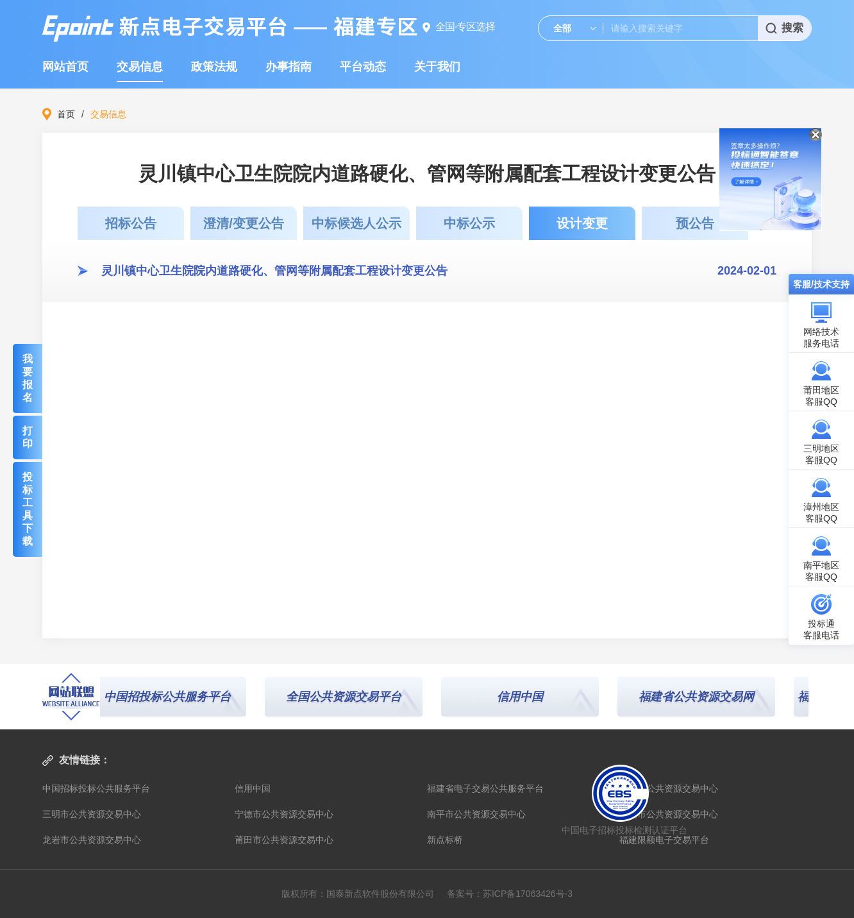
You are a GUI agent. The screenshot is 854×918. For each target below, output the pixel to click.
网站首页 (65, 66)
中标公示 (469, 223)
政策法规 (214, 66)
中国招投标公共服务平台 (170, 696)
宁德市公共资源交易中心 (284, 814)
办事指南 (288, 66)
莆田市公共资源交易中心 (284, 840)
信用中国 (523, 696)
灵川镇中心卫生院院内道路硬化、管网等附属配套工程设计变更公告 (274, 270)
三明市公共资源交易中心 (91, 814)
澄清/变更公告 (243, 223)
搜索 (784, 28)
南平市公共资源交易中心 (476, 814)
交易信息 (140, 66)
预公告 (695, 223)
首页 (66, 114)
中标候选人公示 (356, 223)
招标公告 (130, 223)
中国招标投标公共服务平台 (96, 788)
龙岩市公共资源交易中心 (91, 840)
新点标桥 (445, 840)
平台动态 (363, 66)
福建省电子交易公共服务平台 (485, 788)
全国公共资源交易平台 (347, 696)
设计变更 (582, 223)
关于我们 (437, 66)
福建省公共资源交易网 (699, 696)
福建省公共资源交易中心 (668, 788)
